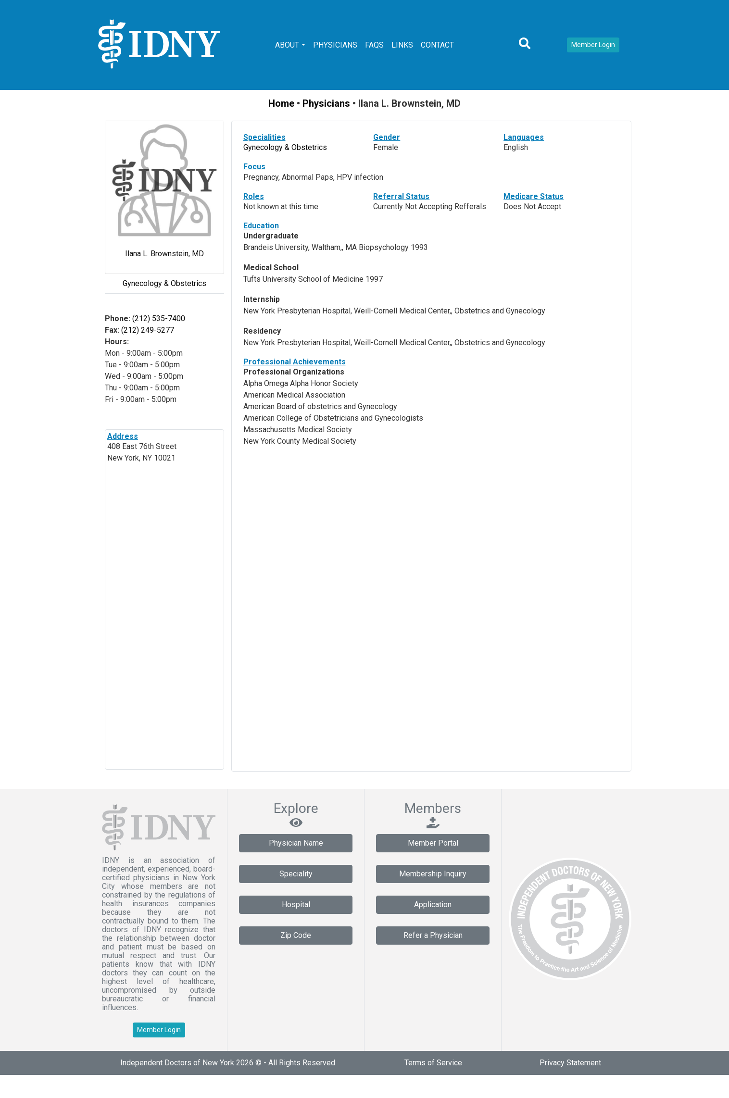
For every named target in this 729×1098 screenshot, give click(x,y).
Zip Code (295, 935)
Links (402, 45)
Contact (437, 45)
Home (281, 103)
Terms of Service (433, 1062)
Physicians (335, 45)
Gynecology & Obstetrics (164, 283)
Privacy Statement (570, 1062)
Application (433, 904)
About (287, 45)
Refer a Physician (433, 935)
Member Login (593, 45)
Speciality (296, 873)
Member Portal (433, 843)
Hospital (296, 904)
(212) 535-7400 (157, 318)
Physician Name (296, 843)
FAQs (374, 45)
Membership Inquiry (432, 873)
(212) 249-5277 (146, 330)
